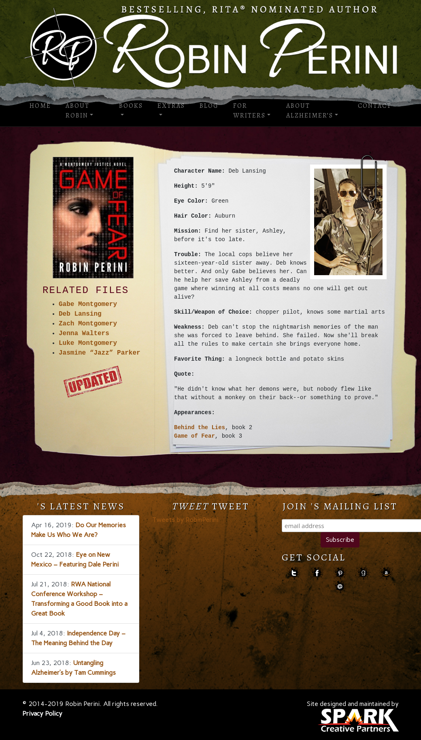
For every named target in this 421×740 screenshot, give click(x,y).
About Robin (77, 110)
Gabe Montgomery (88, 304)
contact (340, 586)
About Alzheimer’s (309, 110)
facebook (316, 573)
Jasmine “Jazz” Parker (99, 353)
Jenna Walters (84, 333)
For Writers (249, 110)
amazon (386, 573)
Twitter (293, 573)
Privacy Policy (42, 713)
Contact (374, 105)
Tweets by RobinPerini (185, 520)
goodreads (363, 573)
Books (131, 105)
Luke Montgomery (88, 343)
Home (40, 105)
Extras (171, 105)
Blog (209, 105)
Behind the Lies (199, 428)
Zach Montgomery (88, 323)
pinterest (340, 573)
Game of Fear (194, 436)
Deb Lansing (80, 314)
